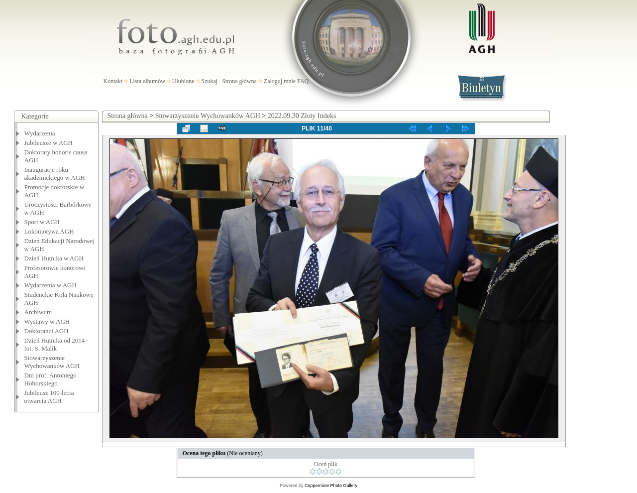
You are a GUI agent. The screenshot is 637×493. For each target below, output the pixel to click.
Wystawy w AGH (47, 321)
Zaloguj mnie (280, 81)
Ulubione (183, 81)
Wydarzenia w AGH (50, 285)
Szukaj (210, 81)
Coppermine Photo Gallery (331, 485)
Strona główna (239, 81)
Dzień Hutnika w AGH (54, 258)
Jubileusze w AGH (48, 142)
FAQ (303, 81)
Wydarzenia (39, 133)
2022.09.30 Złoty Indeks (302, 116)
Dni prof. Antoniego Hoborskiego (50, 379)
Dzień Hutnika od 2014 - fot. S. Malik (56, 344)
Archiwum (38, 312)
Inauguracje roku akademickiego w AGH (54, 173)
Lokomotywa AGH (49, 231)
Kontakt (113, 81)
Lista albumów (147, 81)
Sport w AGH (42, 222)
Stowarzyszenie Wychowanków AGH (52, 362)
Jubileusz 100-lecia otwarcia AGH (49, 396)
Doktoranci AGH (46, 331)
